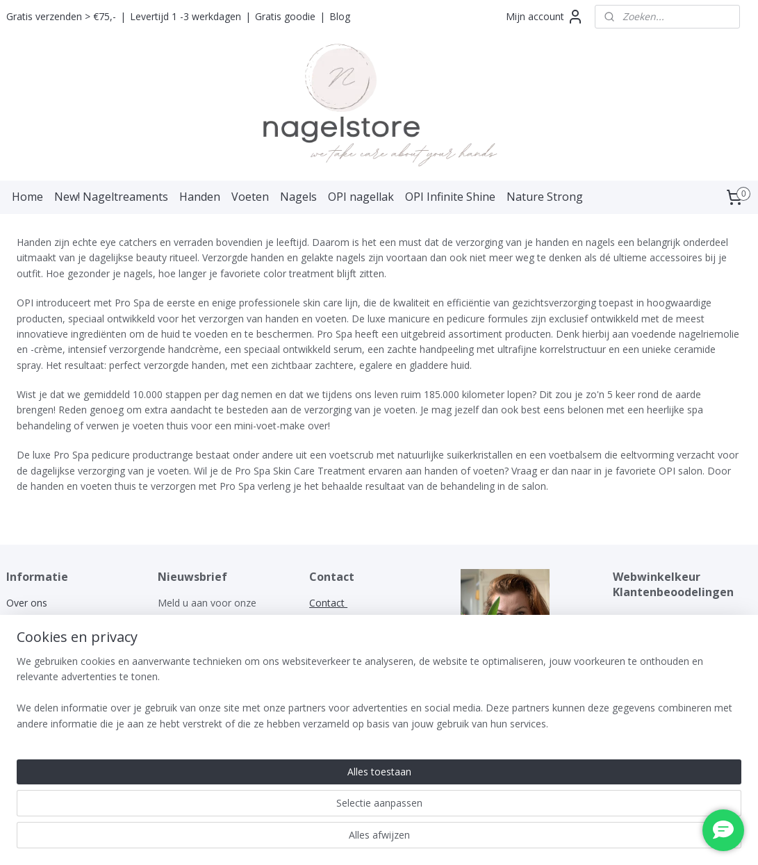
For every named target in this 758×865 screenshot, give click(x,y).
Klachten (27, 665)
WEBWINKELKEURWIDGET (673, 618)
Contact (24, 696)
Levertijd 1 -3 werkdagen (185, 16)
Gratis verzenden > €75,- (61, 16)
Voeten (250, 196)
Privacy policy (36, 634)
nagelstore (485, 695)
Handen (199, 196)
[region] (287, 810)
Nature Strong (544, 196)
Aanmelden (194, 650)
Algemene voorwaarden (60, 618)
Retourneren (34, 680)
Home (27, 196)
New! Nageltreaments (111, 196)
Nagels (298, 196)
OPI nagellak (361, 196)
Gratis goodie (285, 16)
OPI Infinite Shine (450, 196)
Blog (339, 16)
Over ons (26, 602)
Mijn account (545, 16)
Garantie (25, 649)
